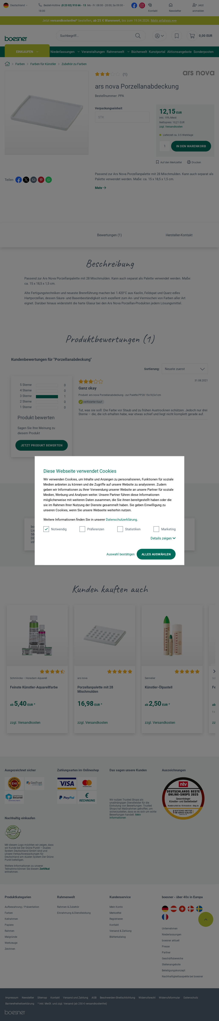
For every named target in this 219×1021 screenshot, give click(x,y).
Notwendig (55, 529)
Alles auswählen (156, 554)
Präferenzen (92, 529)
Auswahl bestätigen (121, 554)
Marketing (165, 529)
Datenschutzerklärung (121, 519)
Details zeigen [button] (163, 538)
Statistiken (129, 529)
